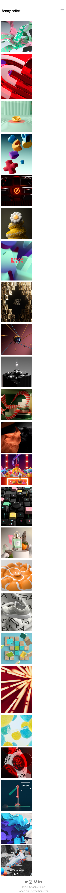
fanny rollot (11, 11)
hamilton (43, 891)
